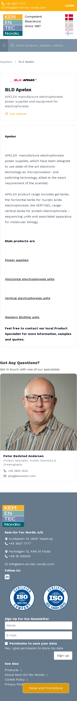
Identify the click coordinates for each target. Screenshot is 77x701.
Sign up (63, 655)
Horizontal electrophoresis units (29, 279)
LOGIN (69, 5)
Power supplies (16, 260)
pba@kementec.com (19, 476)
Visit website (16, 113)
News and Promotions (46, 688)
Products (14, 670)
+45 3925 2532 (15, 470)
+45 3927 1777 (15, 3)
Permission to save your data (31, 643)
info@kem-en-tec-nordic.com (25, 7)
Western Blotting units (22, 317)
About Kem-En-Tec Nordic (27, 675)
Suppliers (6, 61)
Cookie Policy (17, 679)
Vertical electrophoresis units (27, 298)
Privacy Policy (17, 684)
